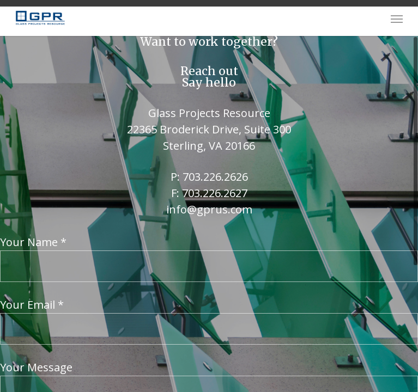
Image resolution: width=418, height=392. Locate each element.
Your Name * (209, 258)
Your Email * (209, 321)
